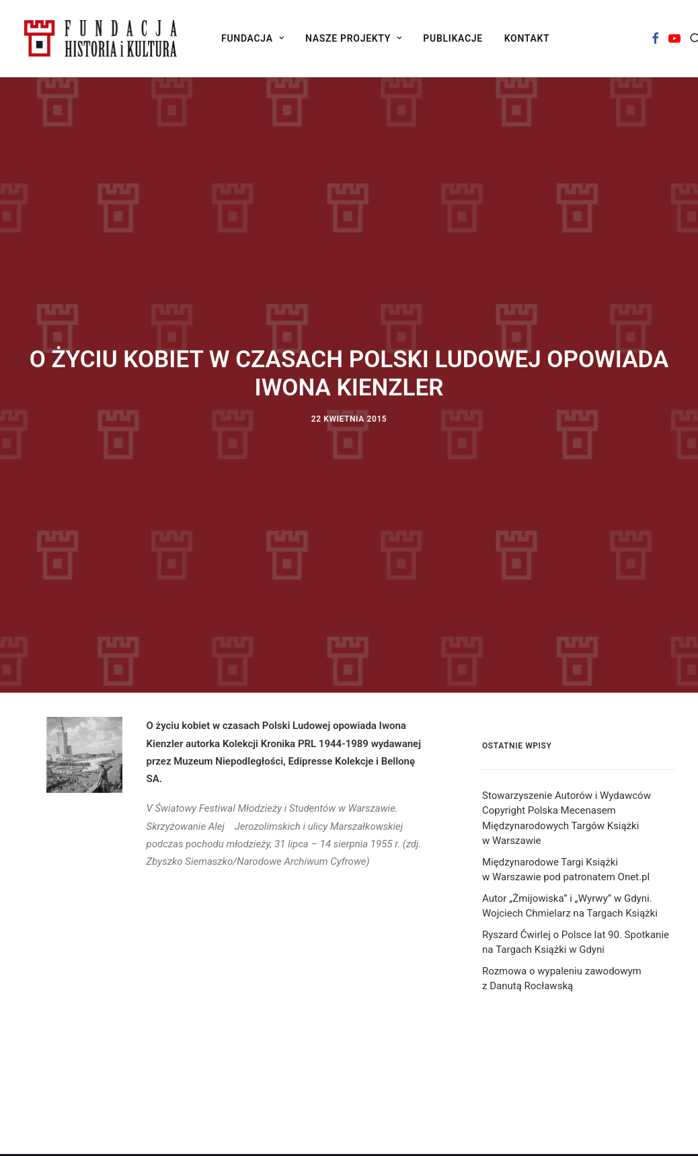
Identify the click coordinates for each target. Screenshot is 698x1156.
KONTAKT (527, 38)
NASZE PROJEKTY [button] (353, 38)
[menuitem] (252, 38)
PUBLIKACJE (453, 38)
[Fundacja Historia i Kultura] (100, 38)
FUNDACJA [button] (252, 38)
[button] (655, 38)
